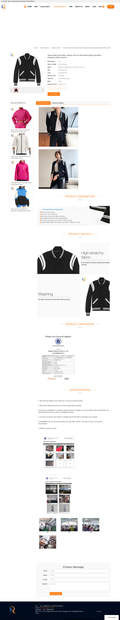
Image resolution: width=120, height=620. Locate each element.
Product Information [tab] (43, 103)
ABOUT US (78, 6)
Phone (45, 575)
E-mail (44, 579)
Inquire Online (54, 94)
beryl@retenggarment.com (47, 608)
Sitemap (99, 611)
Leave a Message (56, 593)
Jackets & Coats (56, 47)
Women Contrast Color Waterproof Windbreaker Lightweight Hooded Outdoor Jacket (21, 210)
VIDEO (87, 6)
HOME (29, 6)
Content (44, 584)
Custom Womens (59, 6)
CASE (94, 6)
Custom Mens (45, 6)
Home (35, 47)
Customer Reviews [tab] (58, 103)
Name (45, 571)
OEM (36, 6)
